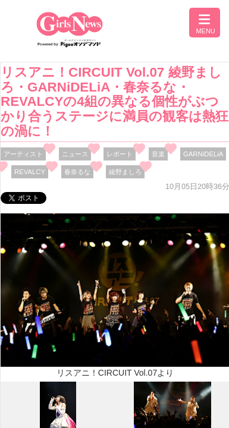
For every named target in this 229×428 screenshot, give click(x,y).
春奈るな (77, 171)
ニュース (75, 154)
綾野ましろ (125, 171)
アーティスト (23, 154)
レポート (119, 154)
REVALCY (29, 171)
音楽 (158, 154)
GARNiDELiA (203, 154)
